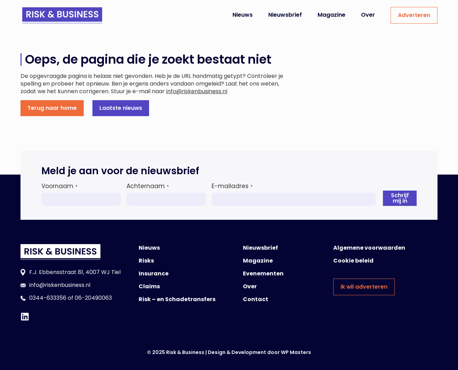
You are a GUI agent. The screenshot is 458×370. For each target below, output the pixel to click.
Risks (146, 261)
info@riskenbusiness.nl (196, 91)
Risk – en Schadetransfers (177, 299)
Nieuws (242, 15)
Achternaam (147, 186)
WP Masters (296, 352)
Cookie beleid (353, 261)
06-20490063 (93, 298)
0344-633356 (47, 298)
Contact (255, 299)
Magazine (331, 15)
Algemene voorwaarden (369, 248)
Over (368, 15)
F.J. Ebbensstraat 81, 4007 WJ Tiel (75, 272)
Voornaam (59, 186)
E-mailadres (232, 186)
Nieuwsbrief (285, 15)
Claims (149, 286)
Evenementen (263, 274)
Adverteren (414, 15)
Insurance (154, 274)
